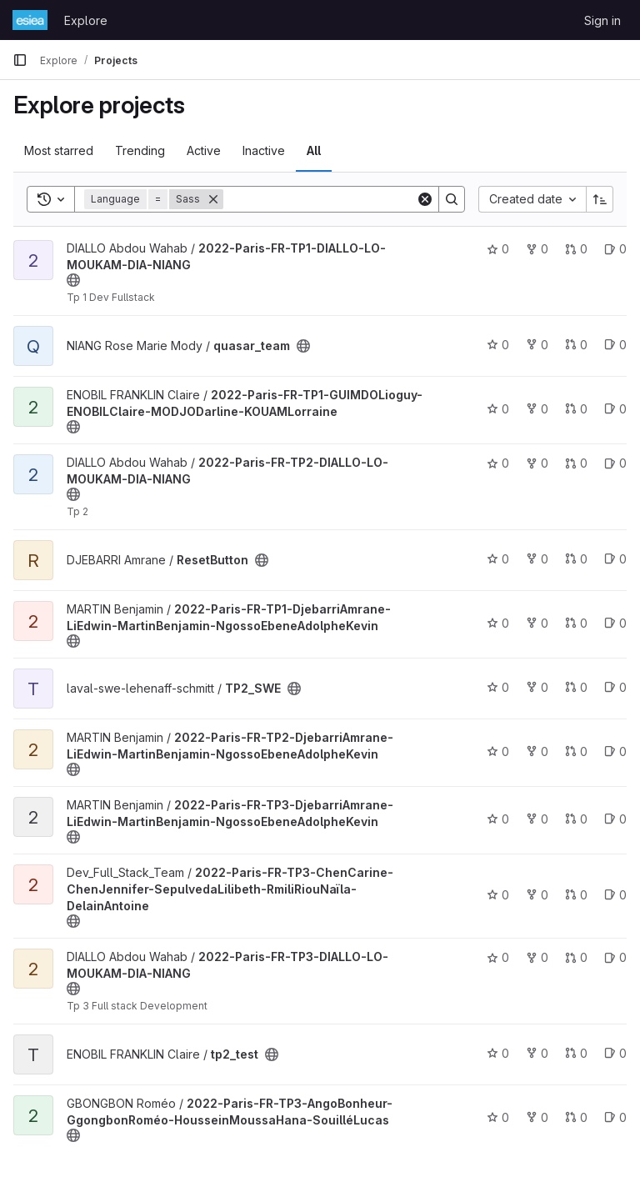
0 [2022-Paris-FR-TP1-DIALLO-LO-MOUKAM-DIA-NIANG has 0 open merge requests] (576, 249)
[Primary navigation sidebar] (20, 60)
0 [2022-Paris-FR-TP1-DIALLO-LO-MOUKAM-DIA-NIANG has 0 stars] (498, 249)
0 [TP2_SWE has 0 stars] (498, 687)
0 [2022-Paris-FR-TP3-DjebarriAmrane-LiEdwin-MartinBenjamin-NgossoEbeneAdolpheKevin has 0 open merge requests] (576, 819)
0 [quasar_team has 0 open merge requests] (576, 345)
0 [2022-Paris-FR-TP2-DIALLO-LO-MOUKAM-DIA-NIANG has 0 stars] (498, 463)
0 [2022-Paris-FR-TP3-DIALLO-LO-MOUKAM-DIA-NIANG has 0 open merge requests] (576, 957)
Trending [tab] (140, 150)
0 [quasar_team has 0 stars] (498, 345)
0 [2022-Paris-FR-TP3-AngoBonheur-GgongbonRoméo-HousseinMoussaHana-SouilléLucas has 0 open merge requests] (576, 1117)
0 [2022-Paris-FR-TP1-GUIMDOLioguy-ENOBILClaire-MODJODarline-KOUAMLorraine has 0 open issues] (615, 409)
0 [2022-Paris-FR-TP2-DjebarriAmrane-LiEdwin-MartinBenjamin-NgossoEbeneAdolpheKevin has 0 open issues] (615, 751)
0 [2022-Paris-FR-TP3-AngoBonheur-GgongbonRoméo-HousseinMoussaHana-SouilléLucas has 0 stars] (498, 1117)
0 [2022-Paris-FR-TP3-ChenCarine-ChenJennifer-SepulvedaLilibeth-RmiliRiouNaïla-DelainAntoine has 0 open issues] (615, 895)
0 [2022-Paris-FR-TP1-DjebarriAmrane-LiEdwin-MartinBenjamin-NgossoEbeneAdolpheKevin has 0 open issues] (615, 623)
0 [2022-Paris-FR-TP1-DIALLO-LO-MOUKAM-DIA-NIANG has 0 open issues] (615, 249)
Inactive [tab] (263, 150)
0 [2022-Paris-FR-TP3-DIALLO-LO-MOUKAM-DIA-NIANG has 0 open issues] (615, 957)
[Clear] (425, 199)
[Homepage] (30, 20)
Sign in (602, 20)
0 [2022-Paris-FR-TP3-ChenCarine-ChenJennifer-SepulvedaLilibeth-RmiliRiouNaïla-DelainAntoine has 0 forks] (537, 895)
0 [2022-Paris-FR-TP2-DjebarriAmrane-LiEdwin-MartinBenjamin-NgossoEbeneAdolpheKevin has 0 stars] (498, 751)
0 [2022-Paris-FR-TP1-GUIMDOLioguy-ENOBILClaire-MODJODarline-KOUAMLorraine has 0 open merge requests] (576, 409)
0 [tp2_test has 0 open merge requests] (576, 1053)
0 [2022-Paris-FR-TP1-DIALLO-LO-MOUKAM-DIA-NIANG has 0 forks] (537, 249)
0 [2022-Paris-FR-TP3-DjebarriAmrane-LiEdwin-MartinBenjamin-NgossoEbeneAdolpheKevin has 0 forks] (537, 819)
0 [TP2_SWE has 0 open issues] (615, 687)
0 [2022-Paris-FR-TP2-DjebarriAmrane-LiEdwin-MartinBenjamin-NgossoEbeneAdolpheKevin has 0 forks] (537, 751)
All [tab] (314, 150)
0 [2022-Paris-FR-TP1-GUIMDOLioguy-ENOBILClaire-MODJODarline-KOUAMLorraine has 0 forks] (537, 409)
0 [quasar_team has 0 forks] (537, 345)
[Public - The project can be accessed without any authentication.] (73, 280)
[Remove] (213, 199)
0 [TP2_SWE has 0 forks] (537, 687)
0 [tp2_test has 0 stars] (498, 1053)
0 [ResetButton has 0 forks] (537, 559)
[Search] (327, 199)
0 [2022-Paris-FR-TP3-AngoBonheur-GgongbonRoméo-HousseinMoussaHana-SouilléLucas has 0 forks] (537, 1117)
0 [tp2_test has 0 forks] (537, 1053)
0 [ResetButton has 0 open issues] (615, 559)
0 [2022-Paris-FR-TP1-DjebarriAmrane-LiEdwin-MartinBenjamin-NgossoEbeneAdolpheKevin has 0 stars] (498, 623)
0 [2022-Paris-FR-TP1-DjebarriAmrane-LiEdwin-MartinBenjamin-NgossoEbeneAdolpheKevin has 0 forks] (537, 623)
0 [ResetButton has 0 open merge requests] (576, 559)
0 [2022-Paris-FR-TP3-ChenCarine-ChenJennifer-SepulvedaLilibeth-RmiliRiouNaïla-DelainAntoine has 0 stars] (498, 895)
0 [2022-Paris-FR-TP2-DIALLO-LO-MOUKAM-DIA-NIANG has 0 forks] (537, 463)
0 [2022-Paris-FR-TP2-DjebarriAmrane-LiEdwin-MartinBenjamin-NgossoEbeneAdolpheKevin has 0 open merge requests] (576, 751)
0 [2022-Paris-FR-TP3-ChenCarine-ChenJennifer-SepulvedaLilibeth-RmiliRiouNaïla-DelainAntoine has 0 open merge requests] (576, 895)
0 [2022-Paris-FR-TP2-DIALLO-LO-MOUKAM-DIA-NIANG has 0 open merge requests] (576, 463)
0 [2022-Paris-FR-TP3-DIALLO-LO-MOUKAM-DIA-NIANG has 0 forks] (537, 957)
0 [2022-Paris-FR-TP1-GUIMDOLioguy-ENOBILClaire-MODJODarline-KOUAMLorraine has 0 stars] (498, 409)
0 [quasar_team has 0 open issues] (615, 345)
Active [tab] (204, 150)
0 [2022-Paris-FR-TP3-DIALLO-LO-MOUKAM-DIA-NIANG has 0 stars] (498, 957)
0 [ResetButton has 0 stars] (498, 559)
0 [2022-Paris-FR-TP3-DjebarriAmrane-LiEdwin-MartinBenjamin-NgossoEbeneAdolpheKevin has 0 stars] (498, 819)
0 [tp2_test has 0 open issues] (615, 1053)
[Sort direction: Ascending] (600, 199)
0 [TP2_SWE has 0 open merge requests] (576, 687)
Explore (86, 20)
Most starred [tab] (58, 150)
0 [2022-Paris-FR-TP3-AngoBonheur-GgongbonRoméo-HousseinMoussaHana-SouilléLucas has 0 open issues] (615, 1117)
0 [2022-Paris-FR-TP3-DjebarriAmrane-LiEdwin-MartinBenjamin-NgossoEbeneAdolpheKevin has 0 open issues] (615, 819)
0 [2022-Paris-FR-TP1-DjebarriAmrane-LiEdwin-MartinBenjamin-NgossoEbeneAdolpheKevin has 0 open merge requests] (576, 623)
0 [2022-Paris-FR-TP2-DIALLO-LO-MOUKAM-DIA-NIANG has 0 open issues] (615, 463)
